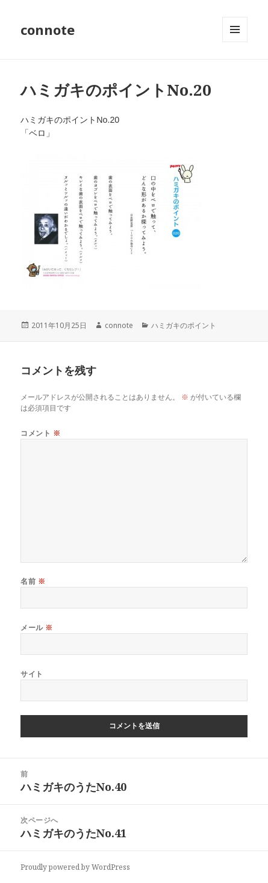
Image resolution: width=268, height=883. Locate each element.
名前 (32, 581)
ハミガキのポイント (183, 325)
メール (36, 627)
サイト (31, 674)
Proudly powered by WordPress (75, 867)
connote (47, 29)
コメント (40, 433)
